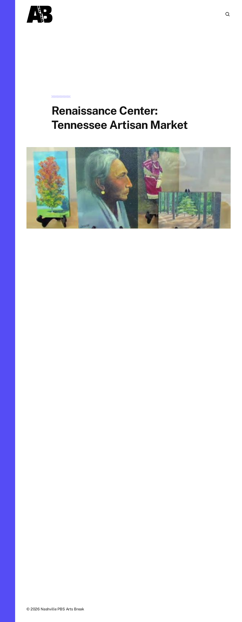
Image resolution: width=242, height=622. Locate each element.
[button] (7, 311)
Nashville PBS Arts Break (62, 609)
